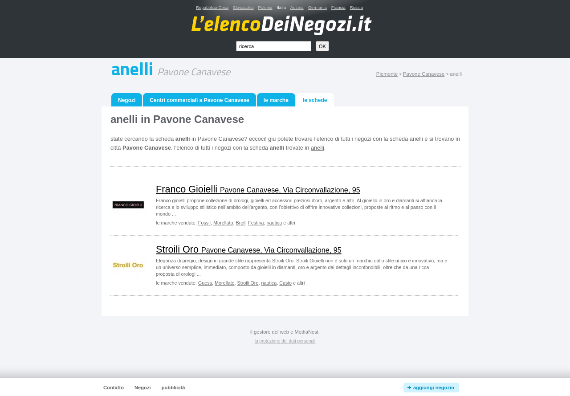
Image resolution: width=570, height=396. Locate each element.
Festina (256, 222)
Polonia (265, 7)
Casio (285, 283)
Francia (338, 7)
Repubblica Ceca (212, 7)
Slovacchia (243, 7)
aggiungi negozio (433, 387)
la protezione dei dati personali (285, 341)
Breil (240, 222)
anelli (317, 147)
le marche (276, 100)
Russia (356, 7)
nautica (274, 222)
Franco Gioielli (258, 189)
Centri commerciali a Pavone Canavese (199, 100)
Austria (297, 7)
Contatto (113, 387)
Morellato (223, 222)
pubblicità (173, 387)
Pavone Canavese (423, 74)
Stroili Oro (249, 249)
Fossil (204, 222)
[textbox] (273, 46)
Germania (317, 7)
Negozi (126, 100)
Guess (205, 283)
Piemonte (387, 74)
